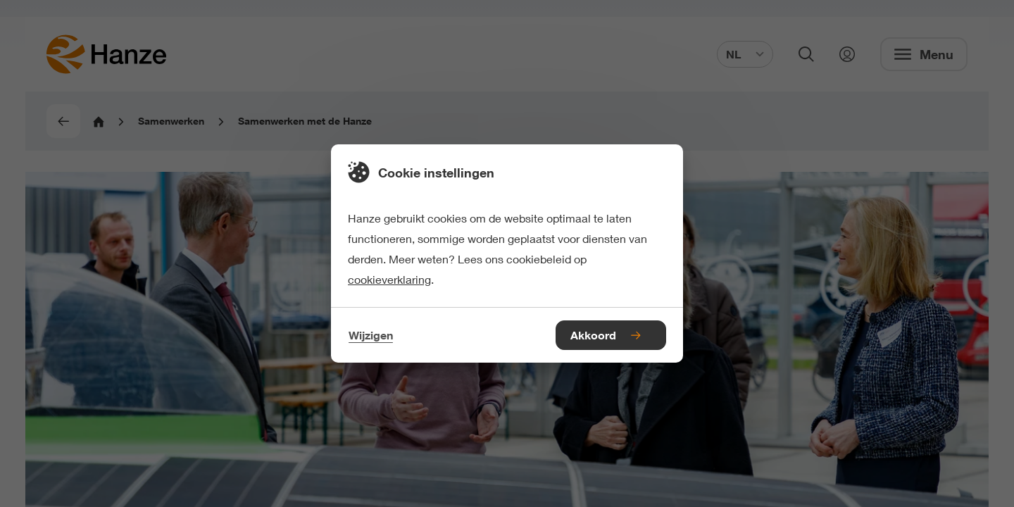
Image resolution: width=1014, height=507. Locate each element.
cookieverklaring (389, 279)
